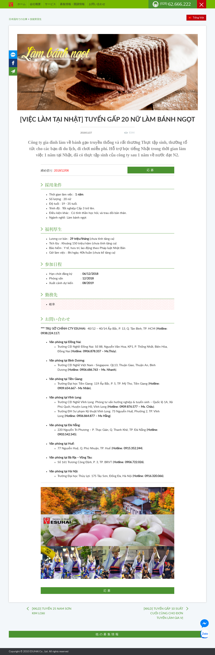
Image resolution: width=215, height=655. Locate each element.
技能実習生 (36, 19)
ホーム (21, 4)
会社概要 (35, 4)
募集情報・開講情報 (72, 4)
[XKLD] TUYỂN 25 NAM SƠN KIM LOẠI (51, 611)
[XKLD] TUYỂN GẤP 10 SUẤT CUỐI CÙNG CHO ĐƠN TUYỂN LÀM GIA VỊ (163, 613)
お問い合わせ (97, 4)
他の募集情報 (107, 634)
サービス (50, 4)
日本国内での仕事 (18, 19)
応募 (151, 170)
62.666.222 (175, 4)
